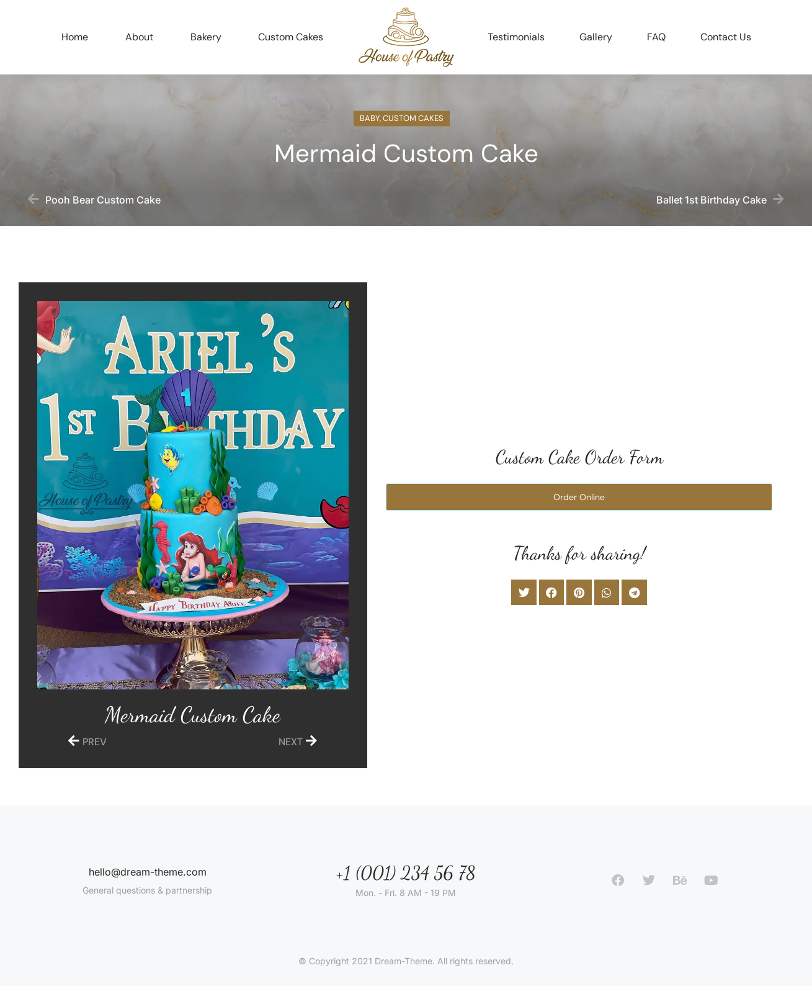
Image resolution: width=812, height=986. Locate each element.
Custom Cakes (413, 121)
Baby (370, 121)
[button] (524, 592)
